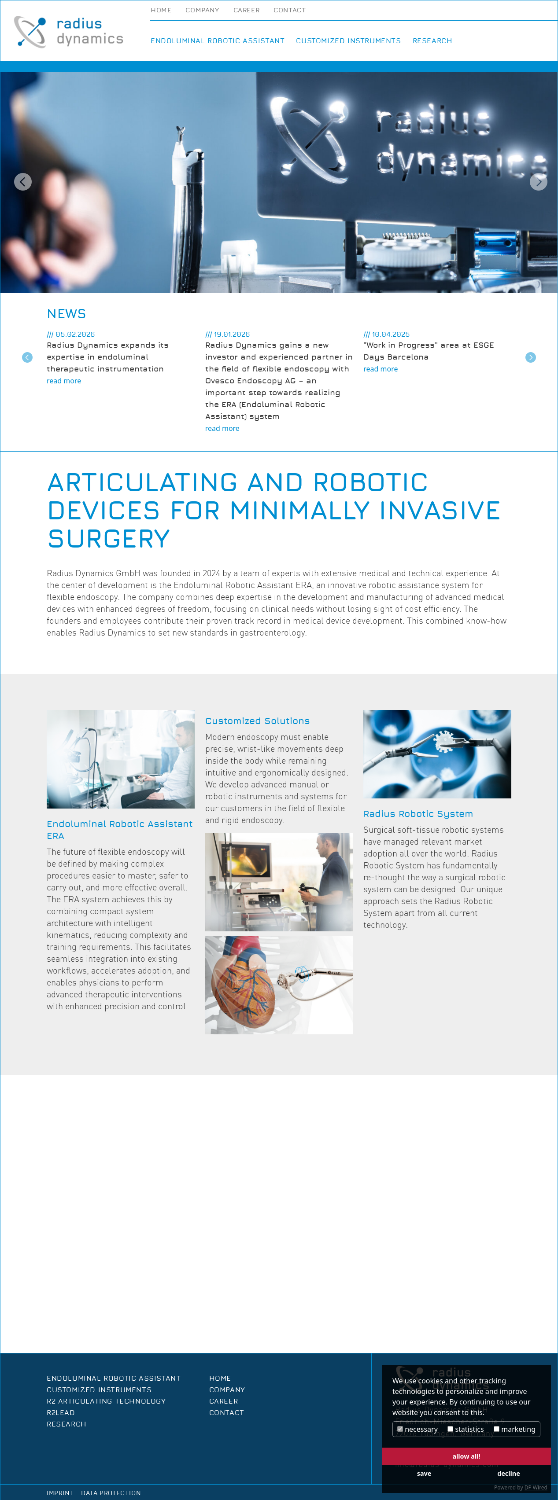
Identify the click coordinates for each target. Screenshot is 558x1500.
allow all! (466, 1456)
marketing (515, 1429)
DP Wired (536, 1487)
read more (64, 381)
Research (433, 40)
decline (508, 1473)
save (424, 1473)
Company (202, 10)
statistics (465, 1429)
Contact (289, 10)
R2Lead (61, 1412)
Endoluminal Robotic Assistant (218, 40)
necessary (417, 1429)
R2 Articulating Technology (106, 1401)
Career (246, 10)
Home (161, 10)
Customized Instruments (348, 40)
